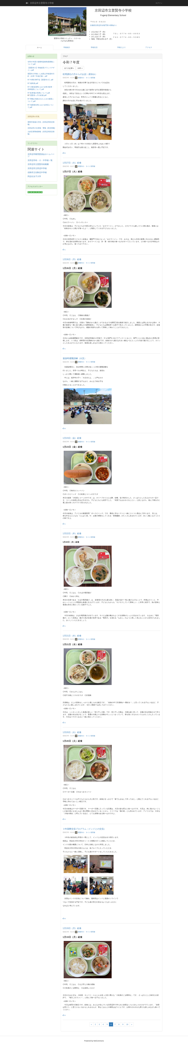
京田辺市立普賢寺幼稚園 (38, 164)
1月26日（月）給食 (72, 259)
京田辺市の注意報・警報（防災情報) (41, 128)
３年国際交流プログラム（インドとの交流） (84, 829)
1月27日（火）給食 (72, 163)
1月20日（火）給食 (72, 732)
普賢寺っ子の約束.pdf (38, 95)
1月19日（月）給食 (72, 928)
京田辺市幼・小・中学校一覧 (40, 160)
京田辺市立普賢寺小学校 (42, 3)
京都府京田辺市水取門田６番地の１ (103, 25)
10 (127, 1024)
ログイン (159, 3)
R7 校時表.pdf (33, 83)
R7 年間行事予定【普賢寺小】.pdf (40, 80)
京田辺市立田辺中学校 (37, 168)
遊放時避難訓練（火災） (74, 358)
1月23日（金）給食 (72, 438)
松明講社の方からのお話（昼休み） (80, 74)
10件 (79, 68)
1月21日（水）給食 (72, 636)
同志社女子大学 (34, 176)
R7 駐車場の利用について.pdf (39, 93)
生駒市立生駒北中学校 (37, 172)
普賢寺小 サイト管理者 (85, 78)
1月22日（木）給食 (72, 533)
